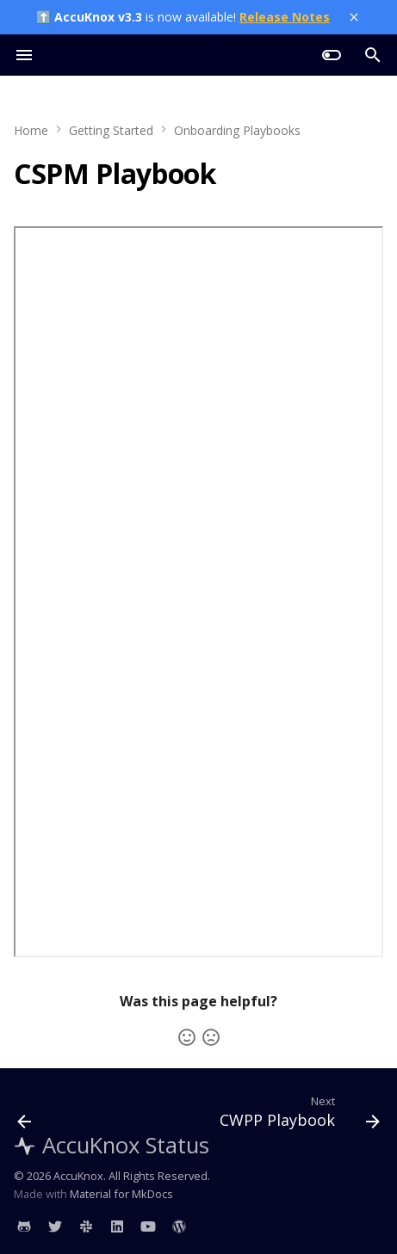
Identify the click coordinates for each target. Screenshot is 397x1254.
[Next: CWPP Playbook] (297, 1115)
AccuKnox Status (111, 1145)
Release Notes (284, 17)
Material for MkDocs (121, 1194)
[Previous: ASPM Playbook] (25, 1115)
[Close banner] (354, 17)
